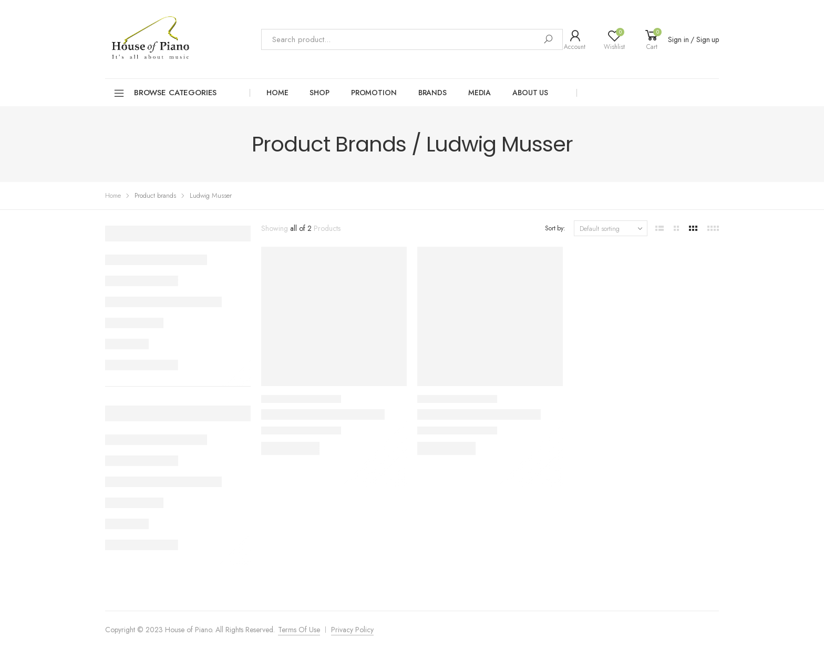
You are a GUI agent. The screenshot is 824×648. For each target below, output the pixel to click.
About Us (530, 92)
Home (277, 92)
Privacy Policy (352, 629)
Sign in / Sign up (693, 39)
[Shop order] (610, 228)
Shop (319, 92)
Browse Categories (165, 93)
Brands (432, 92)
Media (479, 92)
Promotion (374, 92)
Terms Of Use (299, 629)
